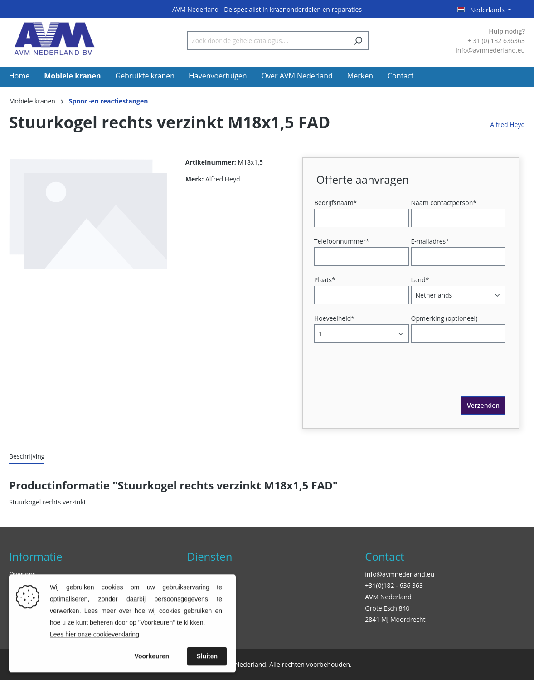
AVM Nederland (388, 596)
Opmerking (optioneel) (444, 318)
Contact (384, 556)
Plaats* (324, 279)
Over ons (22, 574)
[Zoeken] (358, 40)
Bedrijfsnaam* (335, 202)
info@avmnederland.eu (399, 574)
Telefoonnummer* (341, 241)
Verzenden (483, 405)
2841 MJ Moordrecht (395, 619)
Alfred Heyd (507, 124)
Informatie (35, 556)
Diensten (210, 556)
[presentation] (385, 378)
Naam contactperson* (443, 202)
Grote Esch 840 (387, 608)
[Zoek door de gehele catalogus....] (267, 40)
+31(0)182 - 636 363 (394, 585)
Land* (420, 279)
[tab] (26, 456)
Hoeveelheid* (334, 318)
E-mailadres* (430, 241)
